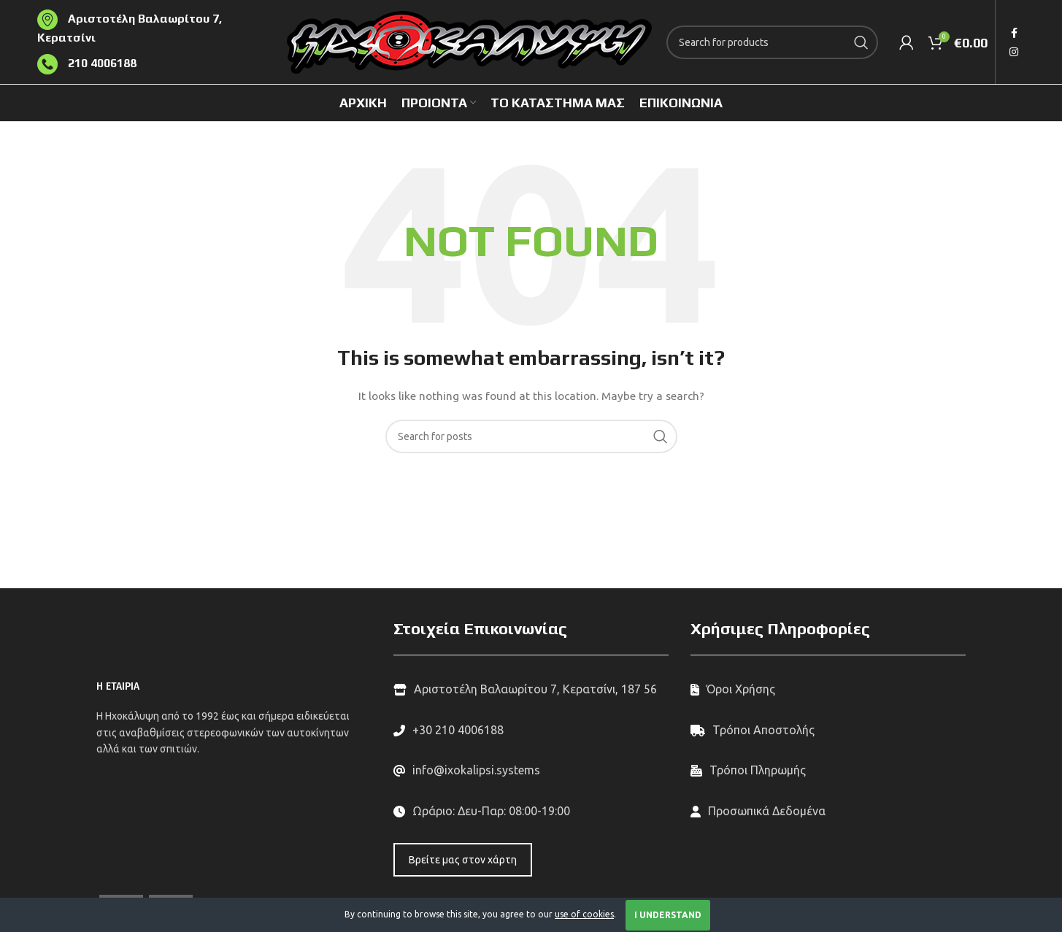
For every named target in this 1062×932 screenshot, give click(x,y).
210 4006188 (100, 63)
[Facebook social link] (1014, 32)
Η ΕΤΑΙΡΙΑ (117, 686)
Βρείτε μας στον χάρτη (463, 860)
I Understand (667, 915)
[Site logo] (469, 41)
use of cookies (584, 914)
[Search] (772, 42)
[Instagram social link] (1014, 51)
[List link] (531, 730)
